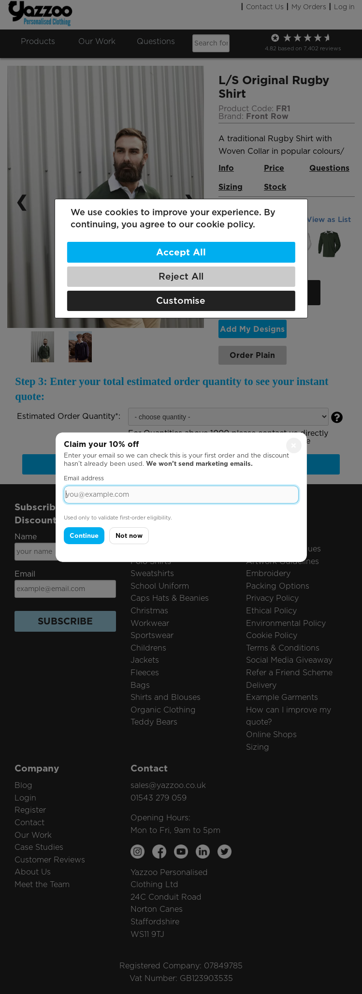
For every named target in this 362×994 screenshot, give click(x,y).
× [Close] (293, 445)
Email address (84, 478)
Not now (129, 535)
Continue (84, 535)
